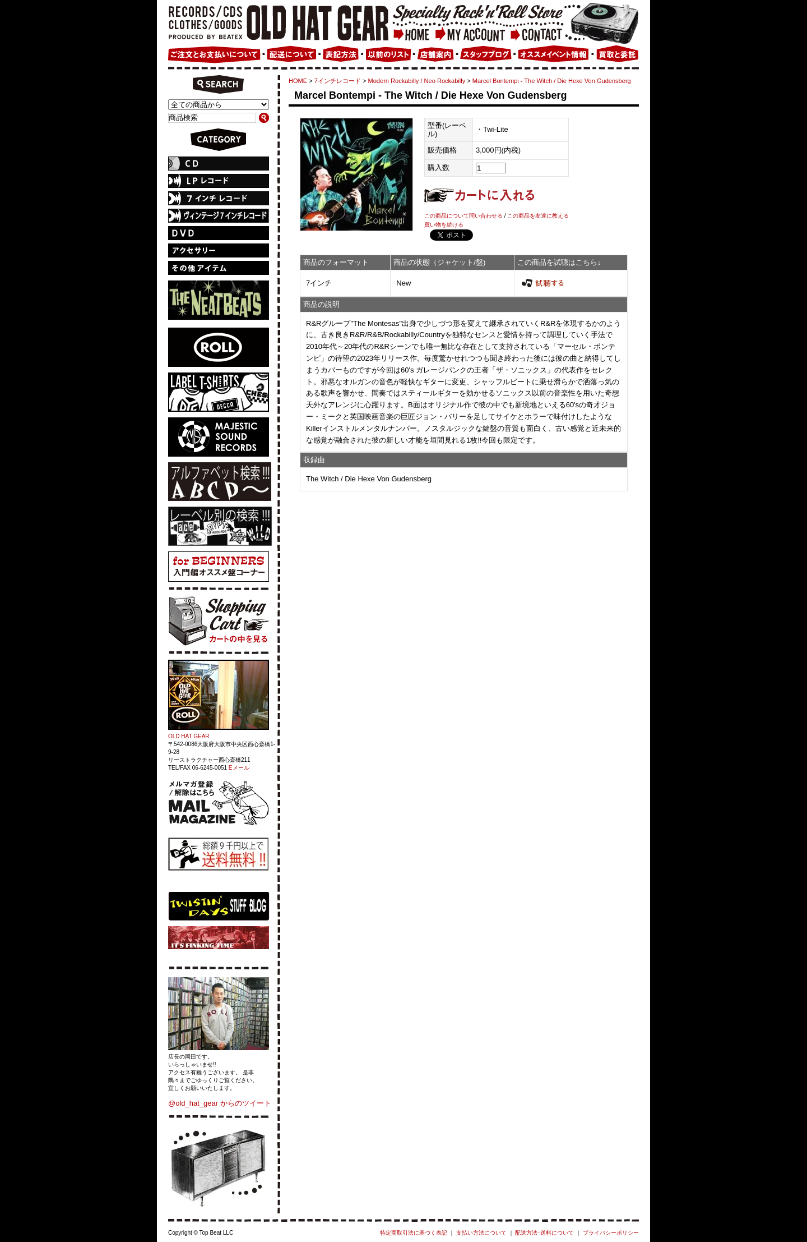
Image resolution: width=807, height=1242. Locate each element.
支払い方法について (481, 1233)
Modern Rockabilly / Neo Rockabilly (417, 80)
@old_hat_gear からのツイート (219, 1103)
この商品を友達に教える (538, 216)
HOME (298, 80)
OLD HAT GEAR (189, 736)
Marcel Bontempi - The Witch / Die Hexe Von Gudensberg (551, 80)
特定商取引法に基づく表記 (413, 1233)
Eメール (239, 768)
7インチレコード (337, 80)
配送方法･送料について (544, 1233)
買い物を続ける (443, 225)
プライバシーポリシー (611, 1233)
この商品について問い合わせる (463, 216)
